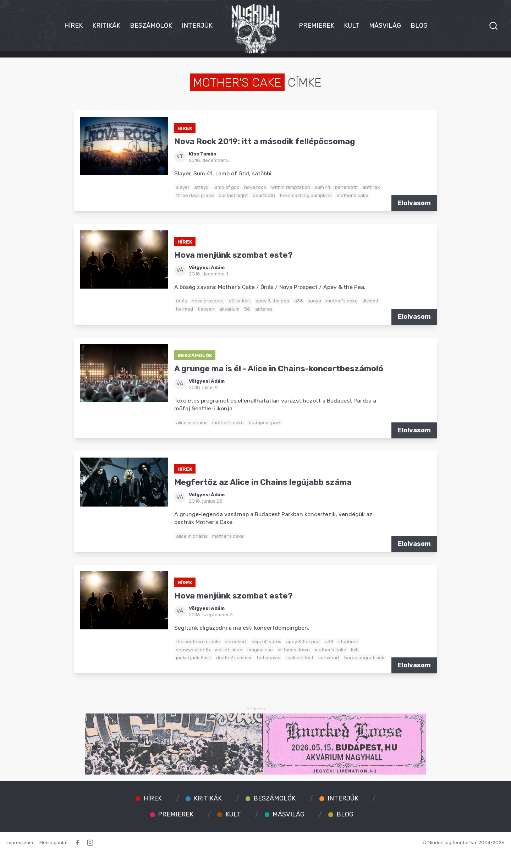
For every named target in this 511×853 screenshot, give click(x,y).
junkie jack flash (193, 657)
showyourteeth (193, 649)
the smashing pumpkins (306, 195)
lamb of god (227, 187)
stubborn (348, 641)
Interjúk (197, 25)
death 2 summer (234, 657)
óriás (181, 301)
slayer (182, 187)
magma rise (260, 649)
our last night (233, 195)
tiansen (206, 309)
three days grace (195, 195)
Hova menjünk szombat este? (233, 255)
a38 (298, 301)
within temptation (290, 187)
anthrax (371, 187)
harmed (184, 309)
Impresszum (19, 842)
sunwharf (329, 657)
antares (264, 309)
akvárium (229, 309)
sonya (314, 301)
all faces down (294, 649)
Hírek (73, 25)
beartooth (264, 195)
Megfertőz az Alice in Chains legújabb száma (263, 482)
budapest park (265, 422)
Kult (351, 25)
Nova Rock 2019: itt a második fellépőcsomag (264, 141)
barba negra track (364, 657)
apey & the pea (272, 301)
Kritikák (106, 25)
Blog (419, 25)
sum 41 (322, 187)
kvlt (355, 649)
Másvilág (385, 25)
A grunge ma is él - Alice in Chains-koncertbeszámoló (278, 368)
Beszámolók (151, 25)
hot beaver (269, 657)
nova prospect (208, 301)
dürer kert (240, 301)
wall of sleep (228, 649)
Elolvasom (414, 203)
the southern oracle (198, 641)
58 (247, 309)
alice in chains (192, 422)
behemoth (346, 187)
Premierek (316, 25)
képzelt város (266, 641)
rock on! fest (299, 657)
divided (370, 301)
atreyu (201, 187)
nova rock (255, 187)
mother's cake (352, 195)
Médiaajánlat (53, 842)
